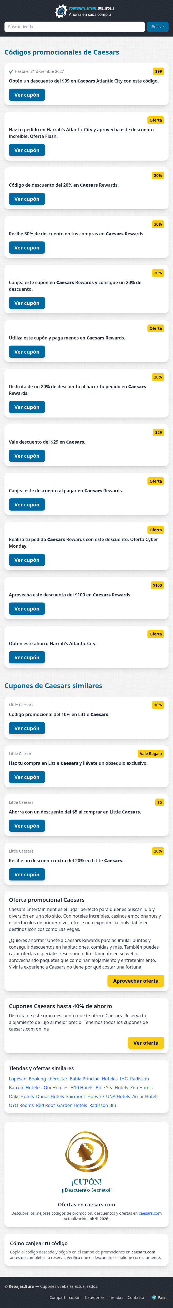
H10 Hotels (82, 1088)
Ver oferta (146, 1042)
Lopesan (17, 1079)
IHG (124, 1079)
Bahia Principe (85, 1079)
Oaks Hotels (21, 1096)
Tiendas (116, 1297)
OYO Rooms (21, 1105)
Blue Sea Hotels (112, 1088)
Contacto (136, 1297)
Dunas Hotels (50, 1096)
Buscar (158, 26)
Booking (37, 1079)
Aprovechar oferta (136, 980)
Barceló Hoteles (25, 1088)
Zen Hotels (141, 1088)
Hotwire (95, 1096)
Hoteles (109, 1079)
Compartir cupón (65, 1297)
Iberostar (57, 1079)
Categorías (95, 1297)
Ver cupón (26, 94)
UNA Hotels (118, 1096)
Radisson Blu (102, 1105)
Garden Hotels (72, 1105)
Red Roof (45, 1105)
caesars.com (150, 1213)
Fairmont (75, 1096)
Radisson (139, 1079)
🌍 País (158, 1297)
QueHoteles (56, 1088)
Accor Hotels (145, 1096)
